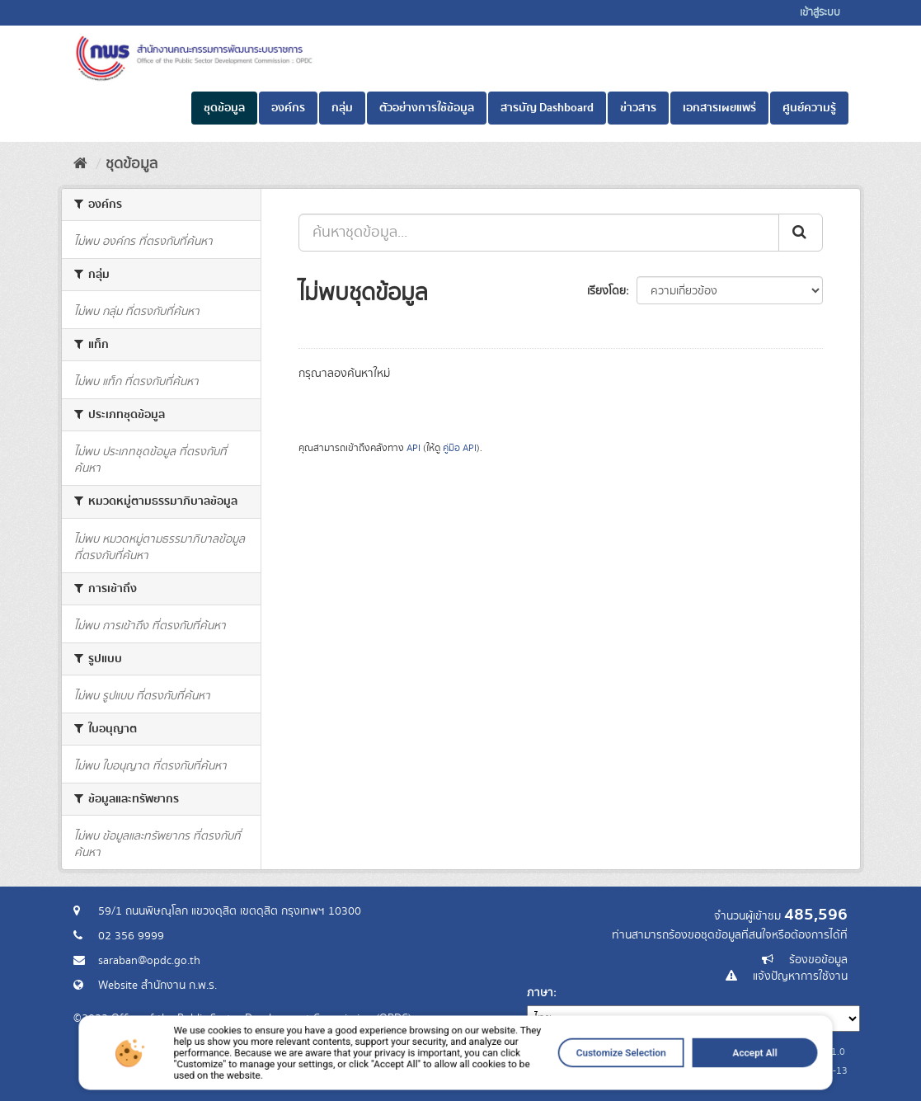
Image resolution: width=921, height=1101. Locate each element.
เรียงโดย (606, 291)
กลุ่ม (342, 108)
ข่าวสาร (638, 108)
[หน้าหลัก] (80, 164)
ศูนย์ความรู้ (809, 108)
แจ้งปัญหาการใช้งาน (800, 976)
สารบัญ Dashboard (547, 108)
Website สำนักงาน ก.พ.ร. (157, 985)
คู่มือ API (460, 448)
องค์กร (288, 108)
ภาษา (540, 993)
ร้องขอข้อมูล (818, 960)
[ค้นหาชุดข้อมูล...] (538, 233)
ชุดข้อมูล (224, 108)
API (413, 448)
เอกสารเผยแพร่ (719, 108)
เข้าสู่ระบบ (820, 13)
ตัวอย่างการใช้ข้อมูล (426, 108)
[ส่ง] (800, 233)
